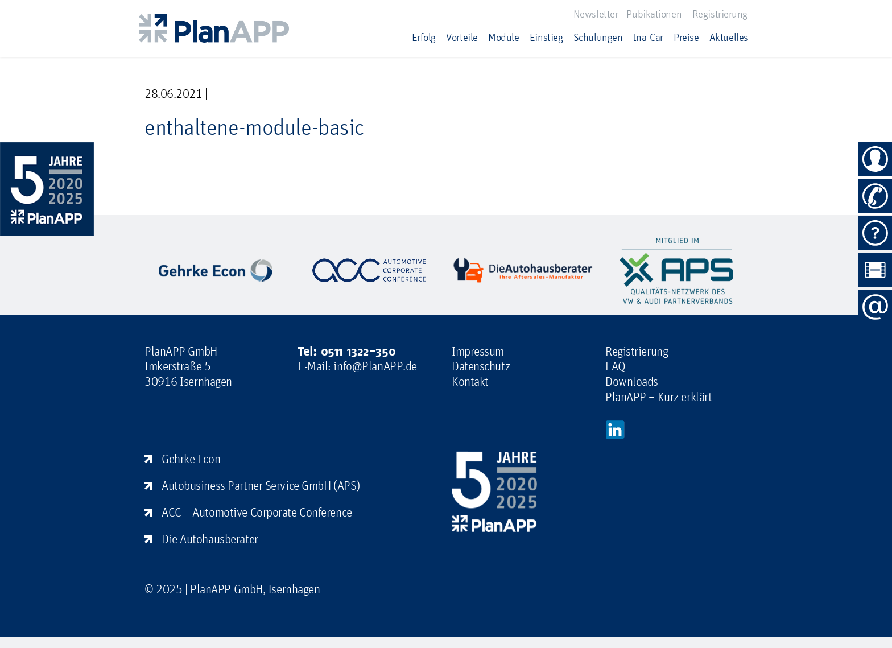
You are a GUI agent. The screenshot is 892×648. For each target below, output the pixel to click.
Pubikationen (654, 13)
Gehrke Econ (191, 458)
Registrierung (720, 13)
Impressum (478, 351)
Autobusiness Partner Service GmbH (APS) (261, 485)
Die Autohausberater (210, 538)
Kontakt (470, 381)
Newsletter (595, 13)
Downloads (631, 381)
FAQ (615, 365)
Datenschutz (481, 365)
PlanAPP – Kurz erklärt (658, 396)
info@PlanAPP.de (374, 365)
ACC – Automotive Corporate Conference (257, 512)
